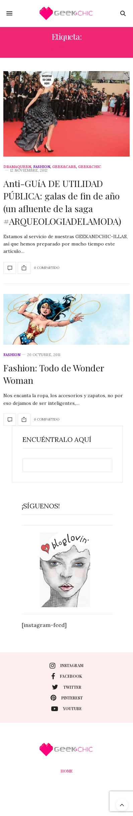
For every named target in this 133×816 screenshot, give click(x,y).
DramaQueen (17, 167)
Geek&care (64, 167)
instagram (66, 665)
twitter (66, 687)
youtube (66, 708)
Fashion (41, 167)
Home (67, 771)
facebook (66, 676)
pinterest (67, 697)
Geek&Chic (89, 167)
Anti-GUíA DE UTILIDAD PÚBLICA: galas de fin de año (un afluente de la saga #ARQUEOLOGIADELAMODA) (62, 202)
